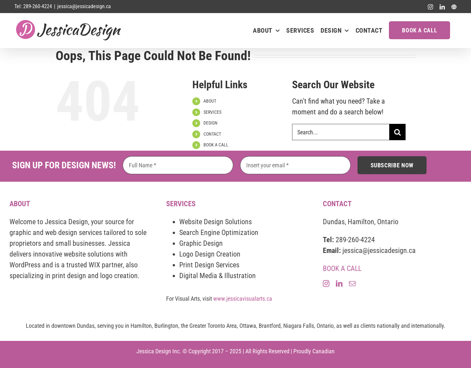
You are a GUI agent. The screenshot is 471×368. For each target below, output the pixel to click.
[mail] (352, 283)
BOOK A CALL (215, 144)
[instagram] (326, 283)
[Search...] (340, 132)
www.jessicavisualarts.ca (242, 298)
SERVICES (212, 112)
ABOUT (209, 101)
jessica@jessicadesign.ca (84, 6)
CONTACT (212, 134)
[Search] (397, 132)
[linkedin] (339, 283)
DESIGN (210, 122)
